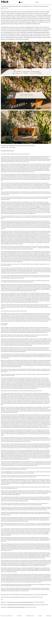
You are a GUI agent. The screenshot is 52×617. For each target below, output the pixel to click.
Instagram (48, 615)
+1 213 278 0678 (19, 615)
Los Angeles (40, 615)
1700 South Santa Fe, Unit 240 (30, 615)
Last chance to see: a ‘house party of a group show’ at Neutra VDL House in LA (20, 602)
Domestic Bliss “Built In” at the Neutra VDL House (15, 607)
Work (22, 2)
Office (37, 2)
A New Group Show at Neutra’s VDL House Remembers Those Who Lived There (21, 604)
